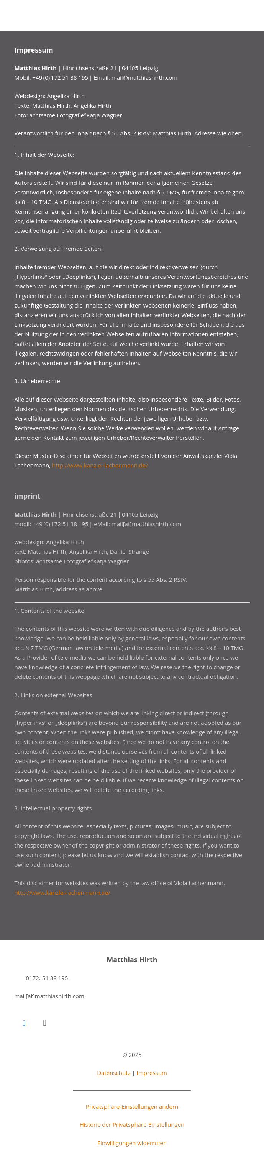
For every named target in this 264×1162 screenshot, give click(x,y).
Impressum (152, 1072)
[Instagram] (44, 1023)
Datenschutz (113, 1072)
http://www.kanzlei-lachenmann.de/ (100, 465)
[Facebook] (24, 1023)
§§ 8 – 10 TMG (33, 202)
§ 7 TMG (168, 192)
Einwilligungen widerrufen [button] (132, 1143)
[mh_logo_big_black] (32, 15)
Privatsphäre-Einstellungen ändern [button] (132, 1106)
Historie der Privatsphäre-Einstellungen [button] (132, 1124)
